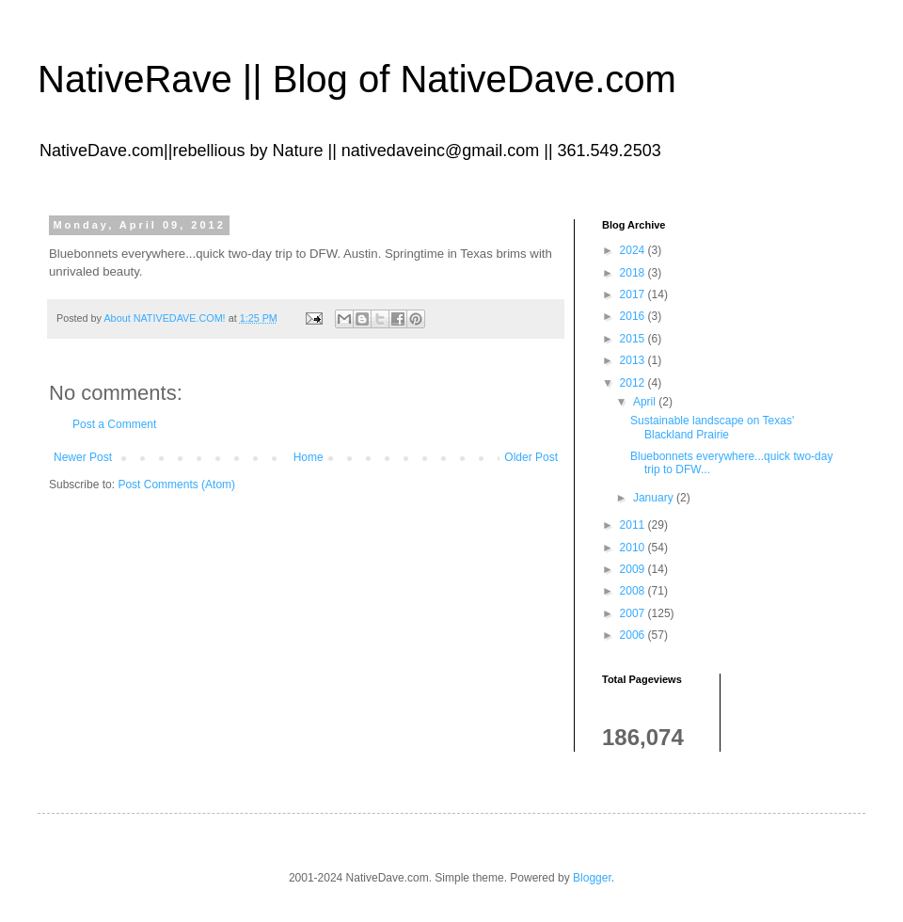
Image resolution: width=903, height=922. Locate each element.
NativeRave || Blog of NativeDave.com (357, 79)
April (645, 401)
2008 (634, 590)
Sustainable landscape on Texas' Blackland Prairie (712, 427)
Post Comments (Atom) (176, 484)
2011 (634, 525)
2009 (634, 569)
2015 (634, 338)
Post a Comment (114, 424)
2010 (634, 547)
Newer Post (83, 457)
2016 (634, 316)
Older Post (531, 457)
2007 (634, 613)
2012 (634, 382)
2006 (634, 635)
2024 (634, 250)
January (654, 497)
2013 (634, 360)
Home (308, 457)
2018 (634, 272)
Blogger (592, 877)
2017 (634, 294)
